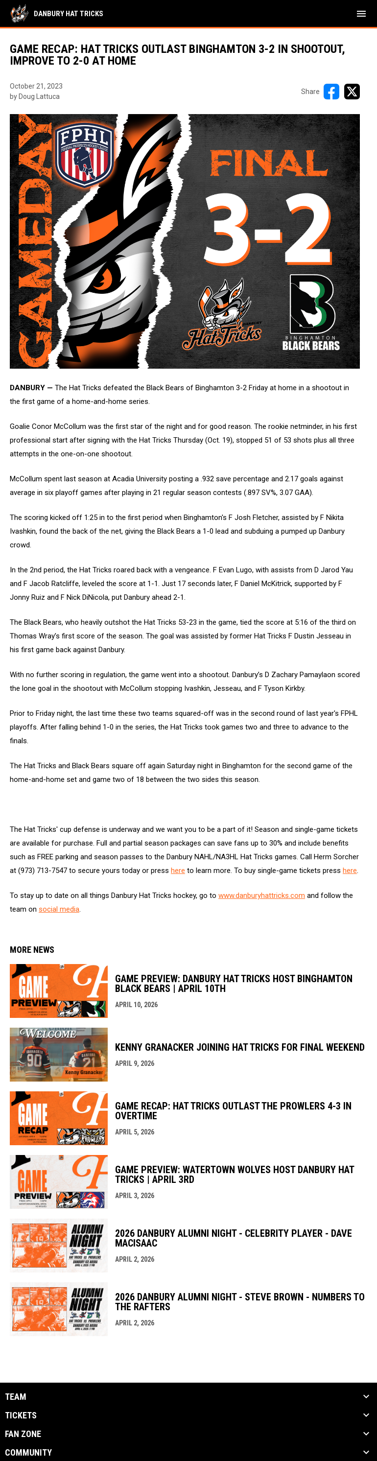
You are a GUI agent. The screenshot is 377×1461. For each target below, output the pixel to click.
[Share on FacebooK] (331, 91)
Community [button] (28, 1452)
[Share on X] (352, 91)
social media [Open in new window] (59, 909)
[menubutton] (361, 14)
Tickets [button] (21, 1415)
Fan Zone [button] (23, 1434)
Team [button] (15, 1396)
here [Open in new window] (178, 870)
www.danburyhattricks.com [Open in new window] (261, 895)
